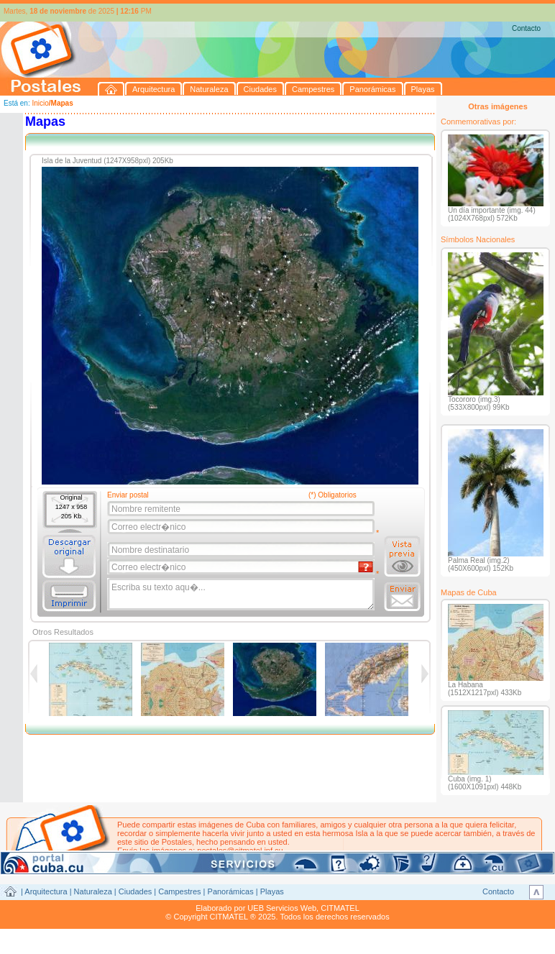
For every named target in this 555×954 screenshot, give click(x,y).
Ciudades (135, 891)
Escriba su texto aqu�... (242, 594)
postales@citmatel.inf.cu (240, 850)
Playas (272, 891)
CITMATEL (340, 908)
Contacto (526, 28)
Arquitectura (45, 891)
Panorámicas (231, 891)
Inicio (40, 103)
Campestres (179, 891)
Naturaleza (93, 891)
